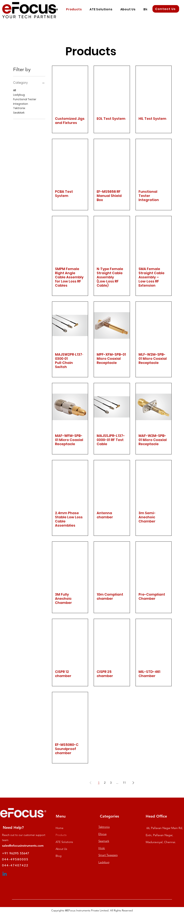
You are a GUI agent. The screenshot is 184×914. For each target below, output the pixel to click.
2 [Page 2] (105, 782)
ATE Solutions (64, 842)
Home (59, 828)
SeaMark (19, 113)
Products (61, 835)
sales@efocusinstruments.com (23, 845)
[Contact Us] (165, 9)
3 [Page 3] (111, 782)
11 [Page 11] (124, 782)
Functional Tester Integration (24, 101)
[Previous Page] (90, 782)
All (14, 90)
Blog (58, 856)
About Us (61, 849)
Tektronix (19, 108)
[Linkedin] (4, 874)
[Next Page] (133, 782)
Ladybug (19, 95)
